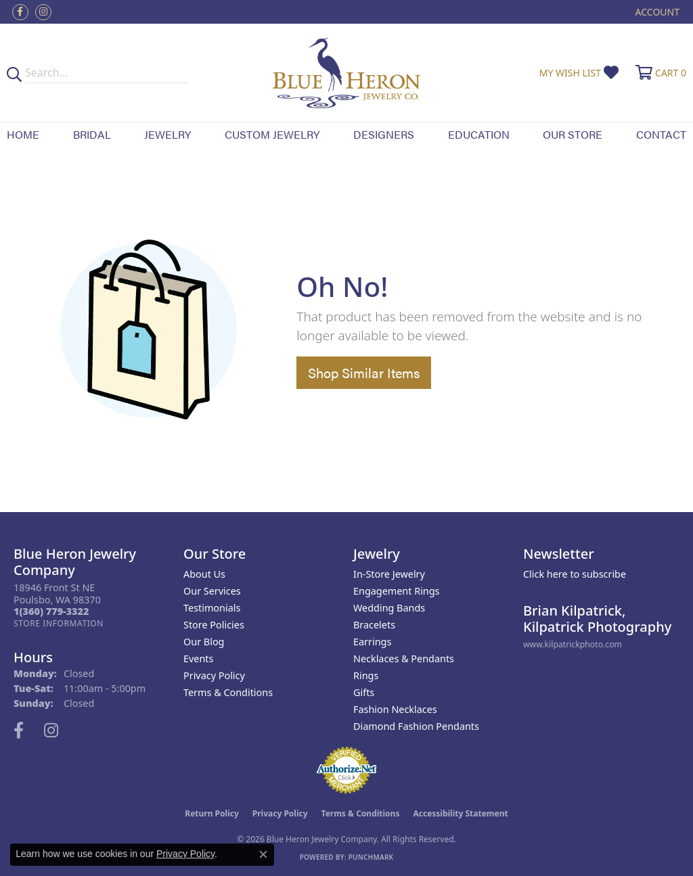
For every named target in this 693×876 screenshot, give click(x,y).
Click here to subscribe (574, 574)
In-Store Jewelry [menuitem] (389, 574)
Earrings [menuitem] (372, 641)
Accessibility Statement (460, 813)
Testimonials (211, 607)
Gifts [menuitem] (363, 692)
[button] (656, 12)
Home (23, 134)
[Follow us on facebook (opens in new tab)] (20, 12)
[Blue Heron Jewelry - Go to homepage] (346, 73)
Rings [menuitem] (365, 675)
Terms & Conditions (228, 692)
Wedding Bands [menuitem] (389, 607)
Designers (383, 134)
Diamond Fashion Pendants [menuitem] (416, 726)
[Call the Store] (51, 611)
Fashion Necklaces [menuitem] (395, 709)
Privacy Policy (214, 675)
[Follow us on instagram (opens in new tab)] (43, 12)
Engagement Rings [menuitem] (396, 590)
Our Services (212, 590)
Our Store (572, 134)
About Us (204, 574)
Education (479, 134)
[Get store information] (59, 623)
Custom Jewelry (272, 134)
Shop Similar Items (364, 372)
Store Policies (213, 624)
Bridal (92, 134)
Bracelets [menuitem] (374, 624)
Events (198, 658)
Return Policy (212, 813)
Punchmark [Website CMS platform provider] (371, 857)
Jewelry (167, 134)
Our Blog (203, 641)
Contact (661, 134)
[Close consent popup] (263, 854)
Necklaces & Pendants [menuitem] (403, 658)
